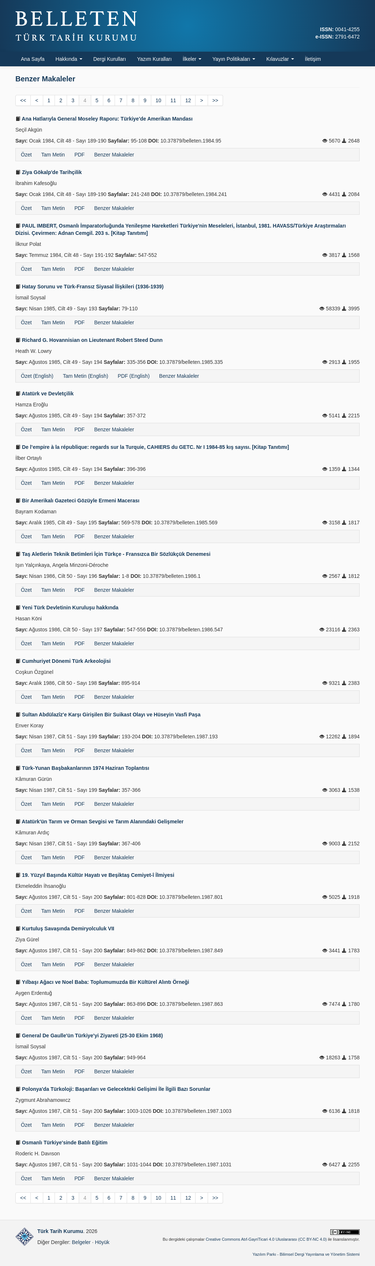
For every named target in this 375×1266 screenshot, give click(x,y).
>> (215, 100)
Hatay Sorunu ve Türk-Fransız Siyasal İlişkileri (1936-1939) (89, 286)
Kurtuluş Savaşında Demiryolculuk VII (64, 928)
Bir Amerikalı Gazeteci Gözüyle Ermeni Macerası (77, 500)
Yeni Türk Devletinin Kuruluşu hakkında (66, 607)
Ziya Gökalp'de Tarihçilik (48, 172)
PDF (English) (133, 376)
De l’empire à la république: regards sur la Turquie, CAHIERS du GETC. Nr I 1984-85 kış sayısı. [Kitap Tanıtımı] (152, 447)
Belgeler (81, 1242)
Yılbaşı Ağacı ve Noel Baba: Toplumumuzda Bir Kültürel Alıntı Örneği (102, 982)
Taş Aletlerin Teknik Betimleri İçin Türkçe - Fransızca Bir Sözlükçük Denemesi (113, 554)
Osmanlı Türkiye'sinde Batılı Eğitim (61, 1142)
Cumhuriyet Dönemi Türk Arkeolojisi (63, 661)
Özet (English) (37, 376)
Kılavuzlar (280, 59)
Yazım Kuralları (154, 59)
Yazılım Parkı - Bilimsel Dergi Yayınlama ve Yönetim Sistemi (306, 1254)
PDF (79, 155)
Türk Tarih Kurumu (60, 1231)
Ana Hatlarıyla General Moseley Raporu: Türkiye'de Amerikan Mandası (104, 119)
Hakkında (69, 59)
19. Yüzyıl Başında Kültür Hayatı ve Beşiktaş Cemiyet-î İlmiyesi (94, 875)
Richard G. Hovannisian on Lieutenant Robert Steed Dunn (89, 340)
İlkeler (192, 59)
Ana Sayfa (33, 59)
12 (188, 100)
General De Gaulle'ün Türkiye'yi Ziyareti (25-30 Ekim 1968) (89, 1035)
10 (158, 100)
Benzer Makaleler (114, 155)
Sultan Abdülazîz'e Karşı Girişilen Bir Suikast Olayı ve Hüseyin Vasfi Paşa (107, 714)
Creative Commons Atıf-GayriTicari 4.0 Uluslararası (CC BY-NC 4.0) (266, 1239)
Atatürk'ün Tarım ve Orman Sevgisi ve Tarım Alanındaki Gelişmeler (99, 821)
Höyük (102, 1242)
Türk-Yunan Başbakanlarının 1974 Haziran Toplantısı (82, 768)
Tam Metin (53, 155)
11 (173, 100)
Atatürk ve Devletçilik (44, 393)
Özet (26, 155)
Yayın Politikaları (233, 59)
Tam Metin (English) (85, 376)
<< (23, 100)
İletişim (313, 59)
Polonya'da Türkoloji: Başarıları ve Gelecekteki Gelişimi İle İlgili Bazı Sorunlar (112, 1089)
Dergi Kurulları (109, 59)
